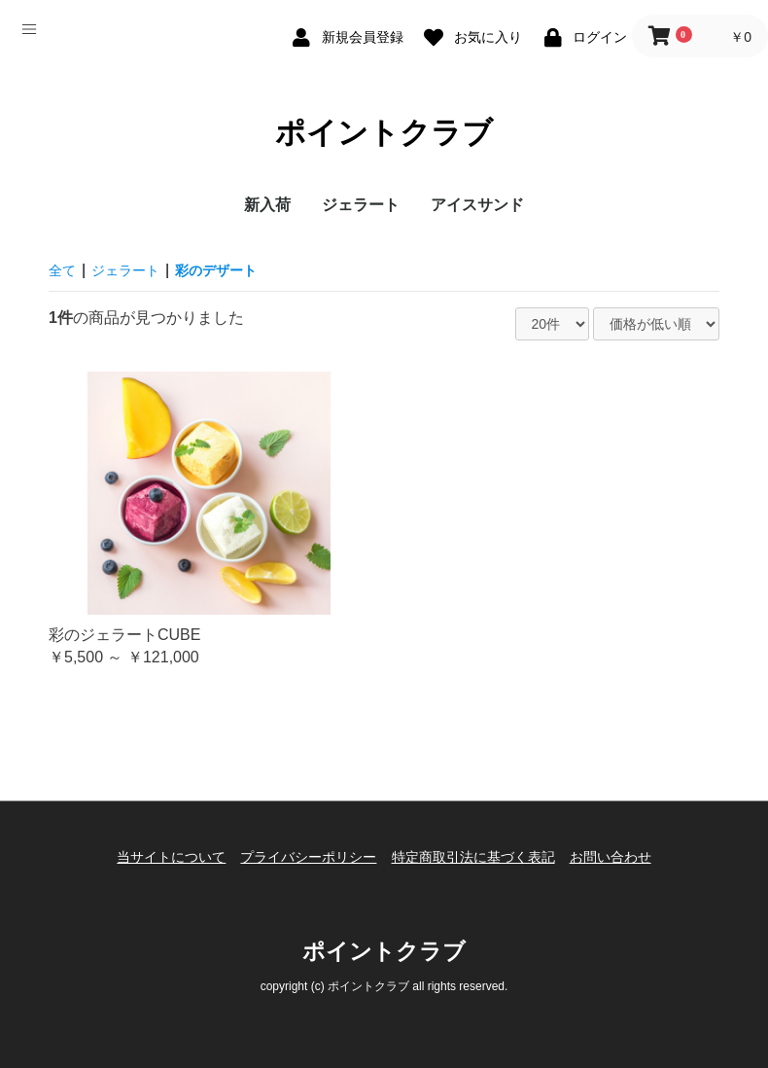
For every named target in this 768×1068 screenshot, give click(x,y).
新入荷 (267, 211)
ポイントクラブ (384, 134)
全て (64, 276)
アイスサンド (477, 211)
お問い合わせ (624, 858)
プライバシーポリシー (304, 858)
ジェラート (361, 211)
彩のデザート (235, 276)
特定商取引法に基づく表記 (477, 858)
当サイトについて (157, 858)
